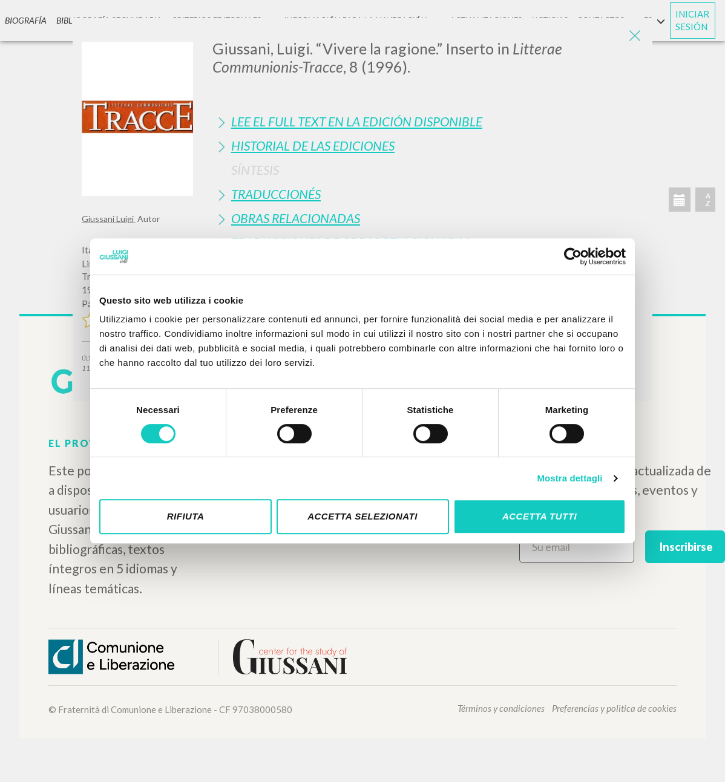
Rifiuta (186, 516)
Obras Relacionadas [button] (295, 218)
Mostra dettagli (569, 478)
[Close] (634, 36)
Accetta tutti (539, 516)
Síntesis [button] (255, 170)
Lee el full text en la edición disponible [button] (356, 121)
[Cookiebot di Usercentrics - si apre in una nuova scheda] (573, 256)
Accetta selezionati (362, 516)
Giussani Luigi (109, 218)
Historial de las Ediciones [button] (313, 145)
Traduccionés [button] (276, 194)
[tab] (428, 121)
